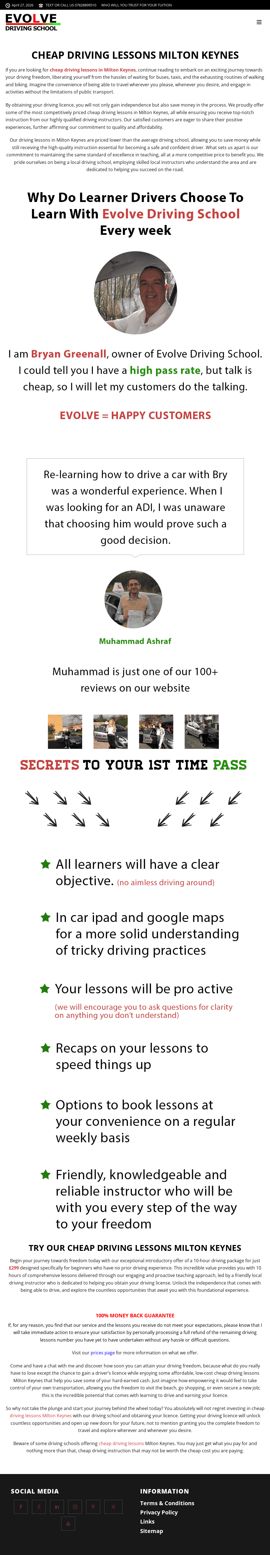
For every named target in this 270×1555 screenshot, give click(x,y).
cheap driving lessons (121, 1443)
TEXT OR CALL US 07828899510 (71, 5)
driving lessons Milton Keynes (41, 1416)
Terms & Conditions (167, 1503)
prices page (103, 1353)
